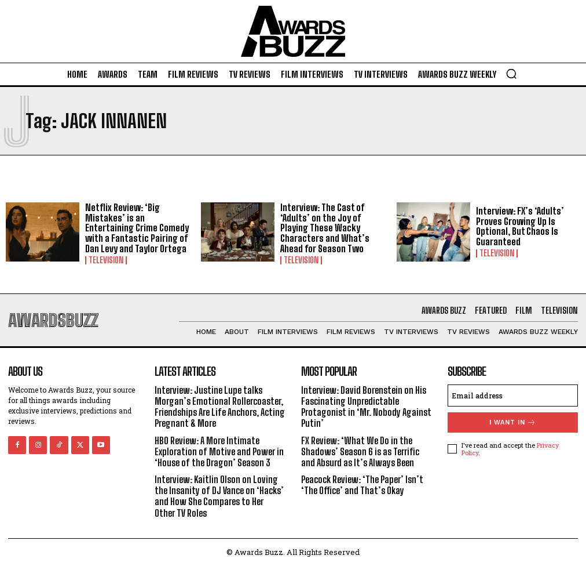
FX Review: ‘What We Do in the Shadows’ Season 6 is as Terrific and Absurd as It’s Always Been (360, 451)
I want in (512, 422)
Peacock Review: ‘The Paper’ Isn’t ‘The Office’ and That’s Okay (362, 485)
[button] (511, 73)
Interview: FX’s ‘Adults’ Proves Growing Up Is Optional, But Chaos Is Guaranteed (520, 226)
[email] (513, 395)
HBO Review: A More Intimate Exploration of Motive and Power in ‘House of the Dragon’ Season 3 (219, 451)
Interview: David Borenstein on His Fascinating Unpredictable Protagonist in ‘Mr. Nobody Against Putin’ (366, 406)
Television (106, 260)
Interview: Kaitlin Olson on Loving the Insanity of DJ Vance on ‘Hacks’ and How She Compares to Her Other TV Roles (219, 496)
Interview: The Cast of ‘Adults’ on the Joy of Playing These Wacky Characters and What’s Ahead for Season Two (324, 227)
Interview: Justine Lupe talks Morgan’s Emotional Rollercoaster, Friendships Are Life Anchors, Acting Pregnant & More (220, 406)
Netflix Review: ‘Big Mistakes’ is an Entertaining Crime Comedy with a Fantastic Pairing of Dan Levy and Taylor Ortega (137, 227)
